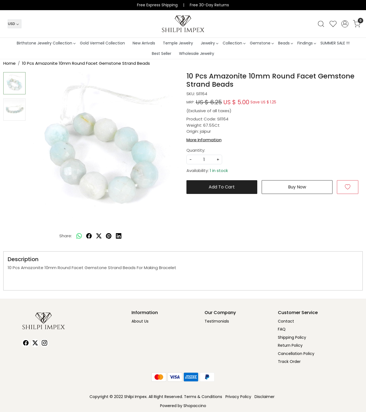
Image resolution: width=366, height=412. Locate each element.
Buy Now (297, 187)
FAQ (282, 329)
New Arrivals (144, 43)
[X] (35, 343)
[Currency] (14, 23)
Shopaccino (194, 405)
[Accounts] (345, 23)
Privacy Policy (238, 396)
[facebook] (89, 236)
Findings (306, 43)
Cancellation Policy (296, 353)
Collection (234, 43)
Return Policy (290, 345)
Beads (285, 43)
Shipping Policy (292, 337)
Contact (286, 321)
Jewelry (209, 43)
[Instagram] (44, 343)
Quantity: (195, 150)
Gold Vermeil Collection (102, 43)
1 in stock (219, 170)
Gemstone (261, 43)
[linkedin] (119, 236)
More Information (204, 140)
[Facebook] (26, 343)
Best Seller (161, 53)
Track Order (289, 361)
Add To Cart (222, 187)
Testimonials (217, 321)
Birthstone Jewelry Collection (46, 43)
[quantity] (204, 159)
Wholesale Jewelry (196, 53)
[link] (321, 24)
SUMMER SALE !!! (335, 43)
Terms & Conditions (203, 396)
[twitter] (99, 236)
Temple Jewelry (178, 43)
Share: (65, 236)
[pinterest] (109, 236)
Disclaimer (265, 396)
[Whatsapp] (79, 236)
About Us (140, 321)
